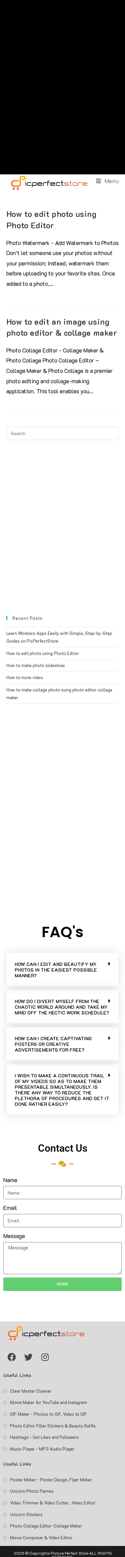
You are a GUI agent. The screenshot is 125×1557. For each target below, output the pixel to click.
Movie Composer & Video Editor (41, 1537)
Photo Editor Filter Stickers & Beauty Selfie (53, 1425)
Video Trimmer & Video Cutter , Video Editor (53, 1502)
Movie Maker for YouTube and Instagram (48, 1402)
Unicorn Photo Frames (32, 1491)
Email (10, 1207)
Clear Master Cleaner (31, 1391)
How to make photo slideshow (35, 665)
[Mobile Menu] (107, 180)
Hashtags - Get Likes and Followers (44, 1437)
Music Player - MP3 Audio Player (42, 1449)
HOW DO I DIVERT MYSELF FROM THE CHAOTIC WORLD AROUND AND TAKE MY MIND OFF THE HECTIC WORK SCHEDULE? (62, 1007)
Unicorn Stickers (26, 1514)
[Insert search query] (62, 433)
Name (10, 1179)
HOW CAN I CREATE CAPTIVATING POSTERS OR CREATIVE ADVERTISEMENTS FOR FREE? (53, 1044)
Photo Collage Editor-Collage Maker (46, 1526)
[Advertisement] (62, 87)
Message (14, 1235)
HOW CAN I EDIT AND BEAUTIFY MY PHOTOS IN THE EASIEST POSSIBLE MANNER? (56, 970)
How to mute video (24, 677)
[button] (62, 969)
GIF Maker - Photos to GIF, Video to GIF (48, 1414)
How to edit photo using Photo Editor (42, 653)
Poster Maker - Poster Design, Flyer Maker (51, 1479)
